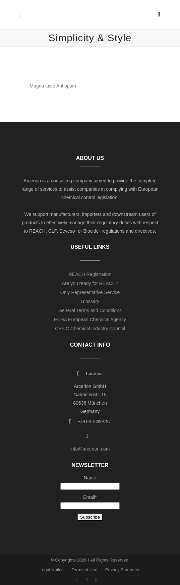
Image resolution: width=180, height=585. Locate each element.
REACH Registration (90, 274)
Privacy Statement (123, 569)
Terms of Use (85, 569)
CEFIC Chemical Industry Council (90, 328)
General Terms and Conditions (90, 310)
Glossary (90, 301)
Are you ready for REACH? (90, 283)
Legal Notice (52, 569)
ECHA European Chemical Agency (90, 319)
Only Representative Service (90, 292)
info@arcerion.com (90, 449)
